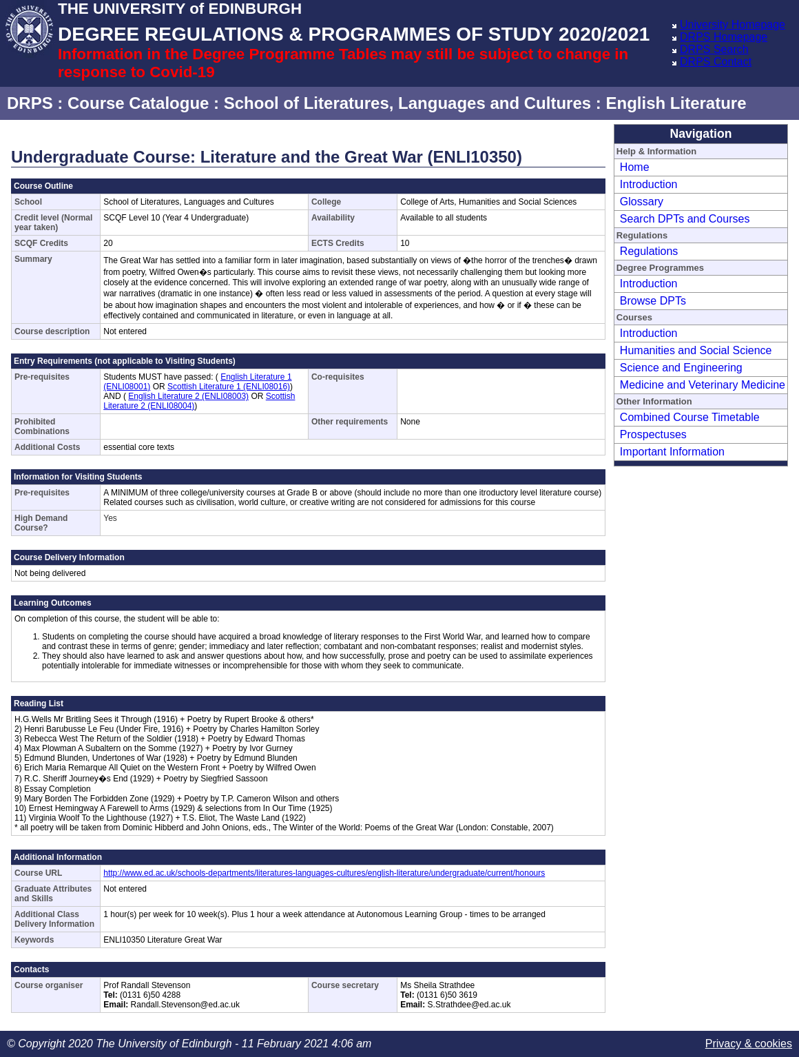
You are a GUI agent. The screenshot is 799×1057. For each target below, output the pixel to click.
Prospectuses (653, 434)
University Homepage (732, 24)
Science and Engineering (681, 367)
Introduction (649, 184)
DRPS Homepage (723, 37)
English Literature (675, 103)
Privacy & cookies (748, 1043)
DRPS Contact (715, 62)
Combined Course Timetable (690, 417)
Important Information (672, 452)
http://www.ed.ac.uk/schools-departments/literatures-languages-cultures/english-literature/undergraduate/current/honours (324, 873)
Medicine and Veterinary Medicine (702, 385)
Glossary (641, 201)
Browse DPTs (653, 301)
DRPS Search (714, 49)
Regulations (649, 251)
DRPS (30, 103)
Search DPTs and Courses (685, 219)
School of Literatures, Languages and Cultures (407, 103)
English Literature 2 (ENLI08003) (188, 396)
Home (635, 167)
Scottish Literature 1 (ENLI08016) (228, 386)
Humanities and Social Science (696, 350)
